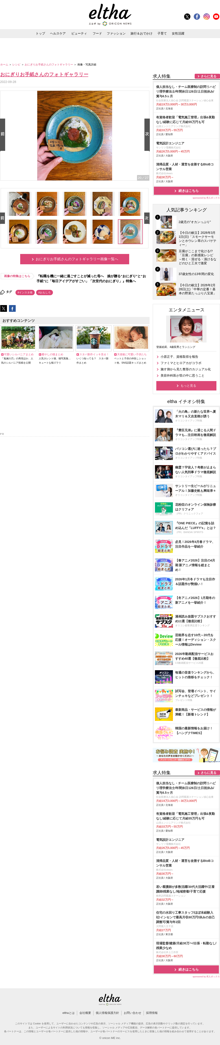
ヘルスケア (58, 33)
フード (97, 33)
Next (148, 135)
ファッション (116, 33)
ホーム (4, 64)
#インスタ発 (25, 292)
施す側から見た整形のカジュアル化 (186, 369)
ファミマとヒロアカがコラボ (181, 363)
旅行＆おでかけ (141, 33)
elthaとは (68, 1013)
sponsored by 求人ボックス (206, 198)
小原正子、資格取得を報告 (179, 356)
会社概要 (85, 1013)
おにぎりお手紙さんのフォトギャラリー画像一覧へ (77, 259)
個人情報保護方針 (107, 1013)
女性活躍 (178, 33)
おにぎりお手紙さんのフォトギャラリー (49, 64)
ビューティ (79, 33)
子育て (162, 33)
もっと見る (188, 385)
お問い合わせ (132, 1013)
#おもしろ (44, 292)
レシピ (16, 64)
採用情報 (152, 1013)
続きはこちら (189, 191)
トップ (40, 33)
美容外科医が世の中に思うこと (183, 375)
